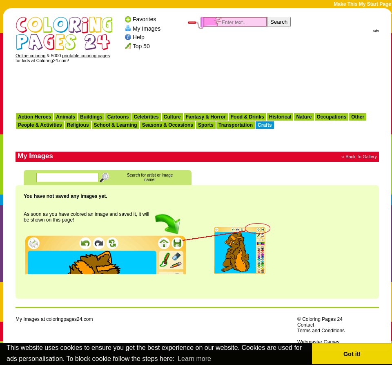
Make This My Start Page (362, 4)
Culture (172, 117)
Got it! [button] (352, 354)
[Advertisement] (197, 90)
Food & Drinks (247, 117)
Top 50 (141, 46)
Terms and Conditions (321, 331)
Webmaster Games (318, 342)
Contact (305, 325)
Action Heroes (34, 117)
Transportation (235, 125)
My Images (146, 28)
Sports (206, 125)
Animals (65, 117)
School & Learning (115, 125)
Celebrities (146, 117)
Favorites (144, 19)
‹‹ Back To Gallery (359, 156)
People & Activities (40, 125)
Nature (304, 117)
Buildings (91, 117)
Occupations (332, 117)
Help (139, 37)
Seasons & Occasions (167, 125)
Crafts (265, 125)
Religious (78, 125)
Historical (280, 117)
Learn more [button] (194, 358)
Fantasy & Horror (206, 117)
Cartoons (118, 117)
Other (357, 117)
